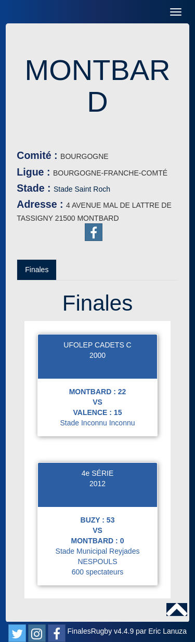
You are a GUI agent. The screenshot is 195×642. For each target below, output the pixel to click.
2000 (97, 355)
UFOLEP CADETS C (97, 345)
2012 (97, 483)
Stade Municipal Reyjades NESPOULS (98, 556)
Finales (36, 269)
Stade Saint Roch (82, 189)
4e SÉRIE (97, 473)
